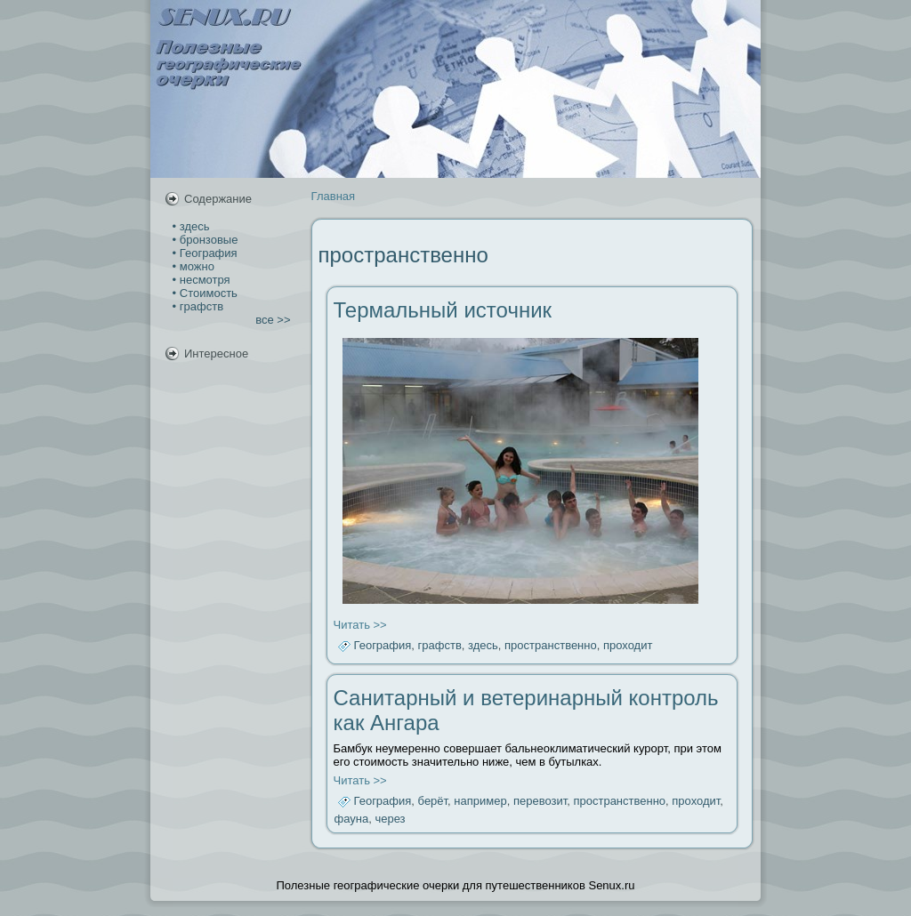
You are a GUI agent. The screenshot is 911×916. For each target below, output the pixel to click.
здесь (483, 646)
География (383, 646)
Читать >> (360, 624)
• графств (196, 306)
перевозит (540, 801)
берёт (433, 801)
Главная (333, 196)
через (390, 818)
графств (440, 646)
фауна (352, 818)
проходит (627, 646)
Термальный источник (443, 310)
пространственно (550, 646)
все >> (272, 319)
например (480, 801)
